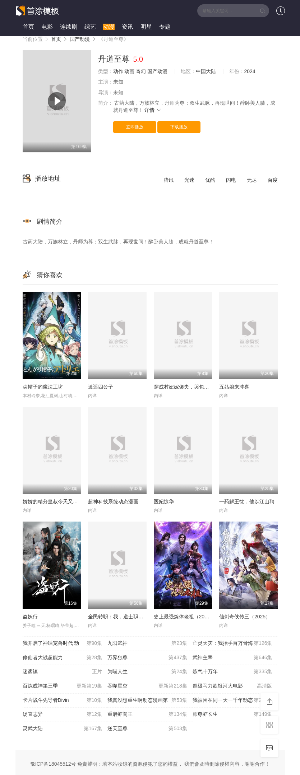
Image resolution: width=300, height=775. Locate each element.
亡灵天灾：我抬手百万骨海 (232, 643)
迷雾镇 (62, 671)
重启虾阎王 (147, 714)
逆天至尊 (147, 728)
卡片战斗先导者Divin (62, 700)
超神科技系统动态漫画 (113, 501)
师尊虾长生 (232, 714)
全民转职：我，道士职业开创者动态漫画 (133, 616)
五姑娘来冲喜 (234, 387)
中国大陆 (206, 71)
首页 (28, 27)
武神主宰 (232, 657)
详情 (153, 110)
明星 (146, 27)
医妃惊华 (164, 501)
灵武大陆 (62, 728)
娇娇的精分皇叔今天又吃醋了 (55, 501)
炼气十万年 (232, 671)
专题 (165, 27)
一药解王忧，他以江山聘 (246, 501)
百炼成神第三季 (62, 686)
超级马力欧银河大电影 (232, 686)
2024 (249, 71)
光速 (189, 180)
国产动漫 (80, 39)
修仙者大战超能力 (62, 657)
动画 (129, 71)
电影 (47, 27)
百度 (273, 180)
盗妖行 (30, 616)
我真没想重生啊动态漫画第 (147, 700)
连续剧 (68, 27)
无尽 (252, 180)
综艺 (90, 27)
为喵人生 (147, 671)
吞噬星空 (147, 686)
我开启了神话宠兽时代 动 (62, 643)
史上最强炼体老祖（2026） (184, 616)
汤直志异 (62, 714)
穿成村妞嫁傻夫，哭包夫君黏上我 (191, 387)
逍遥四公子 (100, 387)
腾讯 (168, 180)
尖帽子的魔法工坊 (43, 387)
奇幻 (141, 71)
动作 (118, 71)
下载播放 (179, 126)
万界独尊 (147, 657)
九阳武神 (147, 643)
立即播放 (134, 126)
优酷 (210, 180)
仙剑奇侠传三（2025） (245, 616)
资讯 (127, 27)
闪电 (231, 180)
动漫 (109, 27)
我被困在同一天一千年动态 (232, 700)
